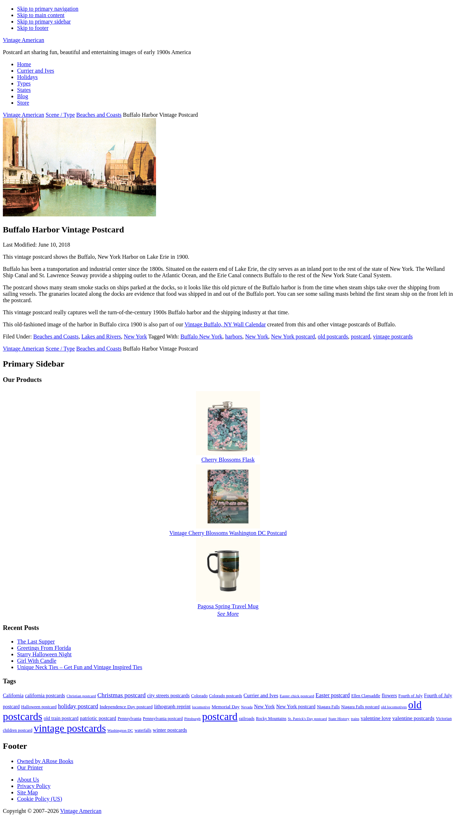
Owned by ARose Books (45, 761)
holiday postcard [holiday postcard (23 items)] (78, 706)
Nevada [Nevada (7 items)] (247, 707)
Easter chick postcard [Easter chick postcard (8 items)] (297, 696)
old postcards (333, 336)
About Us (28, 780)
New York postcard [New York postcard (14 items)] (295, 706)
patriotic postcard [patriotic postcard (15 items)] (98, 718)
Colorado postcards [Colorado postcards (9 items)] (225, 695)
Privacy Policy (34, 786)
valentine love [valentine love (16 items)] (376, 718)
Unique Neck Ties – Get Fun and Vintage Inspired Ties (79, 667)
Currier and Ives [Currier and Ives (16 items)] (261, 695)
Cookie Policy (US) (39, 799)
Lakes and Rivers (101, 336)
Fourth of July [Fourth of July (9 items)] (410, 695)
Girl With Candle (36, 661)
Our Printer (30, 767)
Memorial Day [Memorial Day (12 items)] (226, 706)
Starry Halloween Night (44, 654)
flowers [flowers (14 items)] (389, 695)
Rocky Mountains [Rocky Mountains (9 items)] (271, 718)
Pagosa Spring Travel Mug (227, 606)
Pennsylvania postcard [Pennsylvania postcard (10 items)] (163, 718)
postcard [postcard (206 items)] (219, 716)
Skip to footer (32, 28)
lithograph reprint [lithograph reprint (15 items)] (172, 706)
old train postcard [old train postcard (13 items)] (61, 718)
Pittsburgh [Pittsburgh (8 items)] (192, 718)
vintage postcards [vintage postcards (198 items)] (70, 728)
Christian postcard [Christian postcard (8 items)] (81, 696)
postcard (360, 336)
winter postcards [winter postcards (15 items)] (170, 730)
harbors (233, 336)
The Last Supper (36, 641)
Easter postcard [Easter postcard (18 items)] (333, 695)
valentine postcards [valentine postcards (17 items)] (413, 718)
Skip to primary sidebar (44, 22)
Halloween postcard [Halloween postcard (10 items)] (39, 706)
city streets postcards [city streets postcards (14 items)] (168, 695)
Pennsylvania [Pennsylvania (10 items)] (129, 718)
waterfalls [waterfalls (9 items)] (143, 730)
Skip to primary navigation (47, 9)
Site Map (27, 792)
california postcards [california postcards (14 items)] (45, 695)
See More (228, 614)
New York (135, 336)
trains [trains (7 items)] (355, 719)
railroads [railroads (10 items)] (247, 718)
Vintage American (23, 40)
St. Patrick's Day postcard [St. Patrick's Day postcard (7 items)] (307, 719)
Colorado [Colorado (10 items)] (199, 695)
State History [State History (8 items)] (338, 718)
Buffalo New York (201, 336)
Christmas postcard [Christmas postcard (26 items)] (121, 695)
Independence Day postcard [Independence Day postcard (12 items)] (125, 706)
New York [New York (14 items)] (264, 706)
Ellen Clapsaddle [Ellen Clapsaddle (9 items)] (365, 695)
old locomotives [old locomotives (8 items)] (394, 707)
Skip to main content (40, 15)
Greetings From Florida (44, 648)
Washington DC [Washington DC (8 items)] (120, 730)
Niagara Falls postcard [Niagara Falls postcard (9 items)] (360, 706)
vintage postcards (393, 336)
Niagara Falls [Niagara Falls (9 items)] (328, 706)
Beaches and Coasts (55, 336)
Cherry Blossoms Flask (227, 460)
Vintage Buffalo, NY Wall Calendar (225, 324)
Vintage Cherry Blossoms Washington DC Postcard (227, 533)
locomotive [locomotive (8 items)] (201, 707)
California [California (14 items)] (13, 695)
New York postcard (293, 336)
